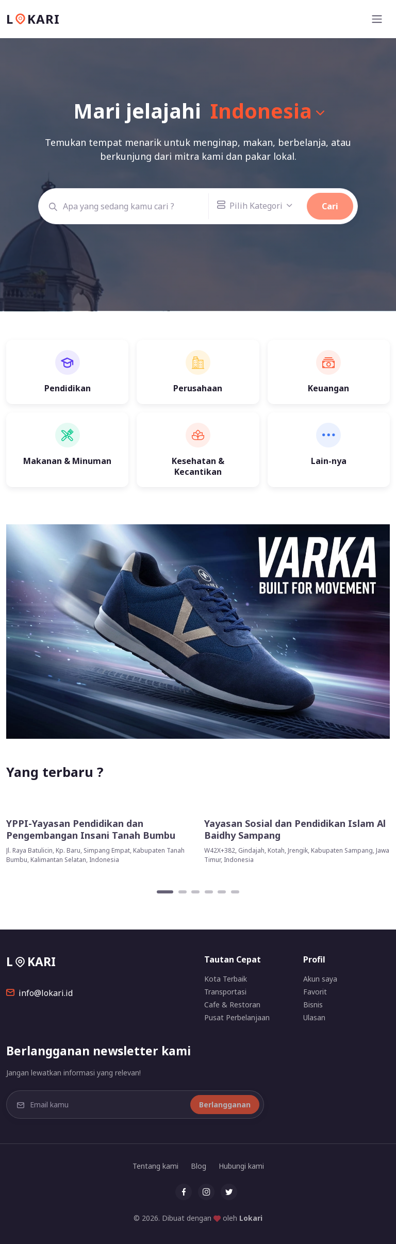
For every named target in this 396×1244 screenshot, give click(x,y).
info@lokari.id (39, 993)
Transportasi (225, 992)
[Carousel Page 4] (209, 891)
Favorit (315, 992)
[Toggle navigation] (377, 19)
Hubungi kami (241, 1166)
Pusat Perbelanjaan (237, 1017)
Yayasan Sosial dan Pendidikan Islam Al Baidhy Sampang (295, 829)
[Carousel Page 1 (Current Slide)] (165, 891)
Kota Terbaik (225, 979)
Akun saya (320, 979)
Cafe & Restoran (232, 1004)
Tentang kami (155, 1166)
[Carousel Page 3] (195, 891)
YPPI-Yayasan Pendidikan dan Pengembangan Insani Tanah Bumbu (90, 829)
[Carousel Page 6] (235, 891)
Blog (198, 1166)
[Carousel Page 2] (182, 891)
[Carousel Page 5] (222, 891)
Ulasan (314, 1017)
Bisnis (313, 1004)
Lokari (250, 1218)
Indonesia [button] (261, 110)
